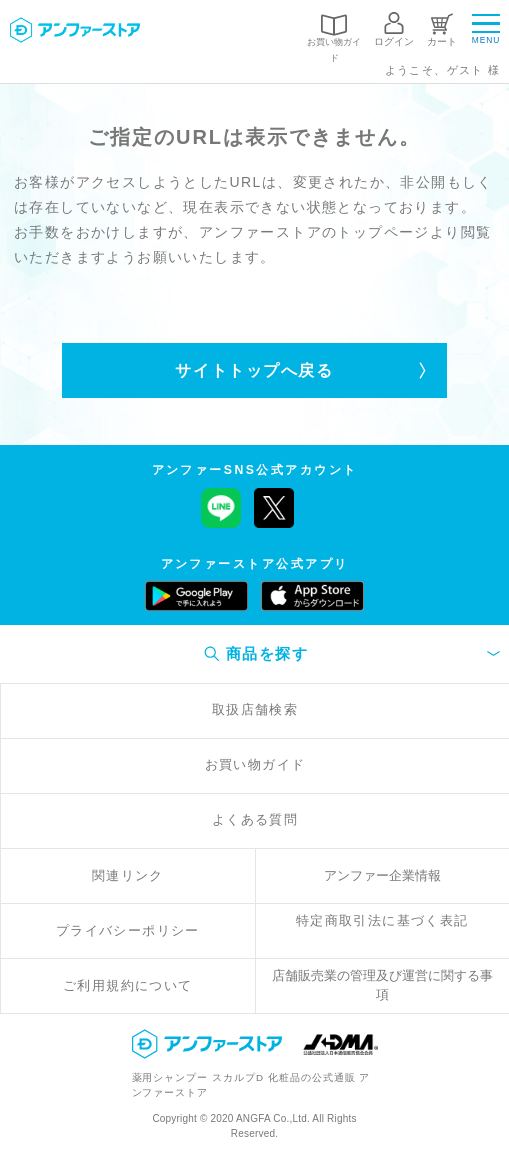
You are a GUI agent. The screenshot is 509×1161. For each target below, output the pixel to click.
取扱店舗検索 (255, 710)
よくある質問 (255, 820)
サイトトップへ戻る (254, 370)
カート (442, 41)
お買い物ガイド (334, 50)
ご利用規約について (128, 986)
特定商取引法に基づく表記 (382, 921)
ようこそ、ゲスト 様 (443, 70)
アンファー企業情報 (382, 876)
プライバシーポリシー (128, 931)
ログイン (394, 41)
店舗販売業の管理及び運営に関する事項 (382, 985)
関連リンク (128, 876)
